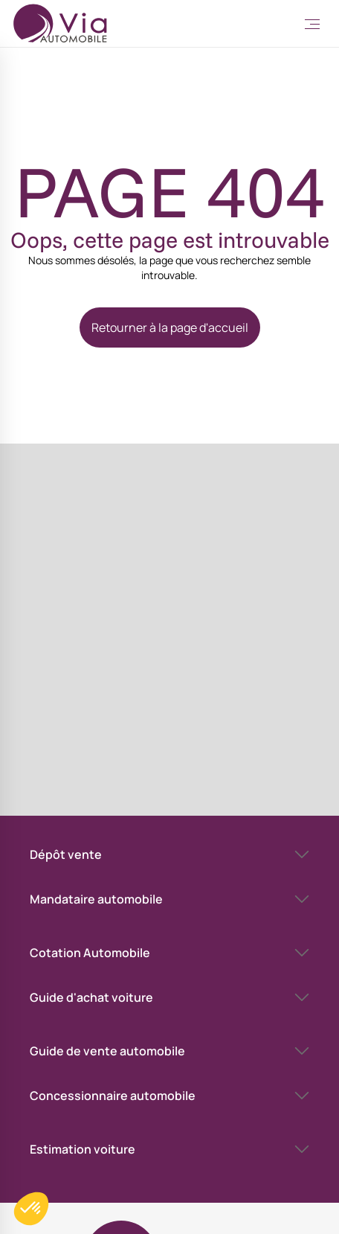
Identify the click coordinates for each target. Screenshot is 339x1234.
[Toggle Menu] (312, 24)
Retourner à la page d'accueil (169, 327)
